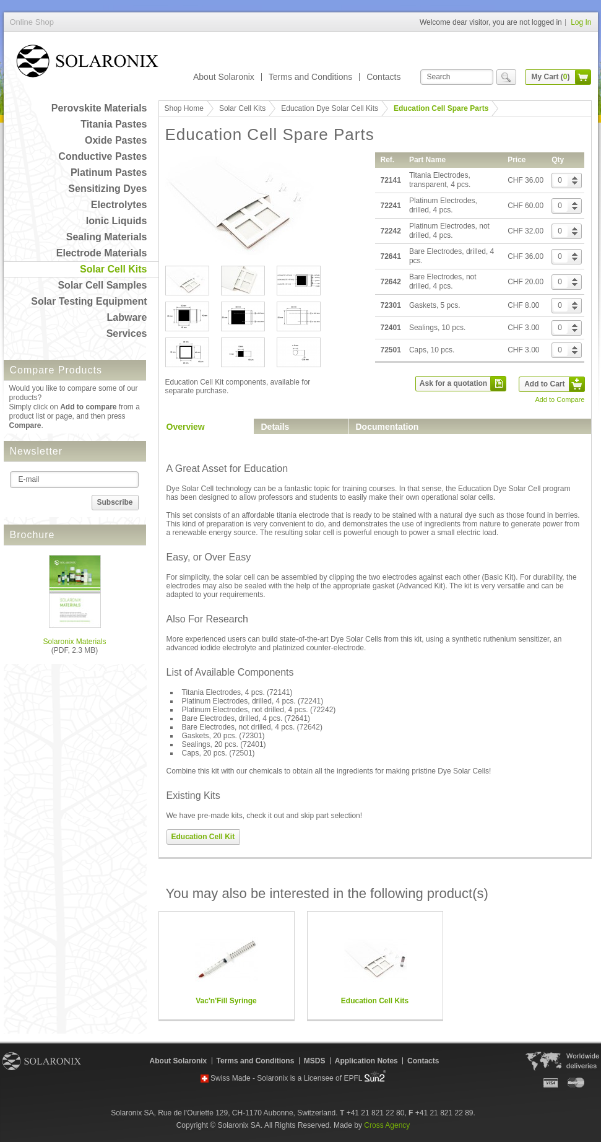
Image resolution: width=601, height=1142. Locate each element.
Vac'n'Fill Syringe (226, 1000)
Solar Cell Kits (113, 269)
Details (275, 427)
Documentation (387, 427)
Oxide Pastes (116, 140)
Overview (185, 427)
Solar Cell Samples (102, 285)
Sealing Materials (106, 237)
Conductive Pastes (102, 156)
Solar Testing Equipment (89, 301)
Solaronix (41, 1061)
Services (126, 333)
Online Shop (87, 63)
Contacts (383, 77)
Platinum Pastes (109, 172)
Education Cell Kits (375, 1000)
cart (583, 77)
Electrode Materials (101, 253)
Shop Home (184, 108)
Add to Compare (559, 399)
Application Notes (366, 1061)
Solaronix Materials (74, 641)
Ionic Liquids (116, 221)
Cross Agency (387, 1125)
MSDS (315, 1061)
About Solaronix (223, 77)
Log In (581, 22)
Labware (127, 317)
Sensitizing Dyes (107, 188)
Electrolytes (119, 204)
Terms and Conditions (310, 77)
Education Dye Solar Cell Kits (329, 108)
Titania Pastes (113, 124)
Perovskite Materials (99, 108)
